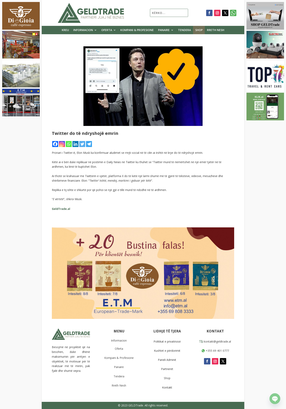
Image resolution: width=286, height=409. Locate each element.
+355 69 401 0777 (215, 351)
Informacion (83, 30)
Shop (199, 30)
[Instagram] (62, 144)
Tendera (184, 30)
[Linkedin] (75, 144)
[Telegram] (89, 144)
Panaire (164, 30)
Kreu (65, 30)
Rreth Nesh (215, 30)
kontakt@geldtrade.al (215, 341)
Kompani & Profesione (137, 30)
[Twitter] (82, 144)
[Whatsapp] (69, 144)
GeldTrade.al (61, 209)
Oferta (106, 30)
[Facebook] (55, 144)
